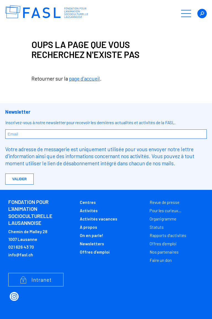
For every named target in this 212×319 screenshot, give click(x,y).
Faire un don (161, 260)
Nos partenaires (164, 251)
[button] (186, 13)
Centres (88, 202)
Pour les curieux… (165, 210)
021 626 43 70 (21, 246)
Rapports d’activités (168, 235)
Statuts (157, 227)
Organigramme (163, 218)
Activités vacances (98, 218)
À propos (88, 227)
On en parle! (91, 235)
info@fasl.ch (20, 254)
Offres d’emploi (95, 251)
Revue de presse (164, 202)
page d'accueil (84, 78)
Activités (89, 210)
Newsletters (92, 243)
